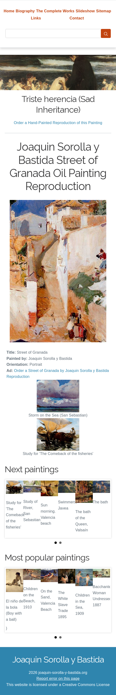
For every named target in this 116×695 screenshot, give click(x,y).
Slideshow (85, 11)
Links (36, 18)
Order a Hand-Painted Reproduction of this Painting (58, 123)
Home (9, 11)
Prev (12, 508)
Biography (25, 11)
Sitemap (103, 11)
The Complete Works (55, 11)
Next (104, 508)
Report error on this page (58, 678)
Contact (77, 18)
